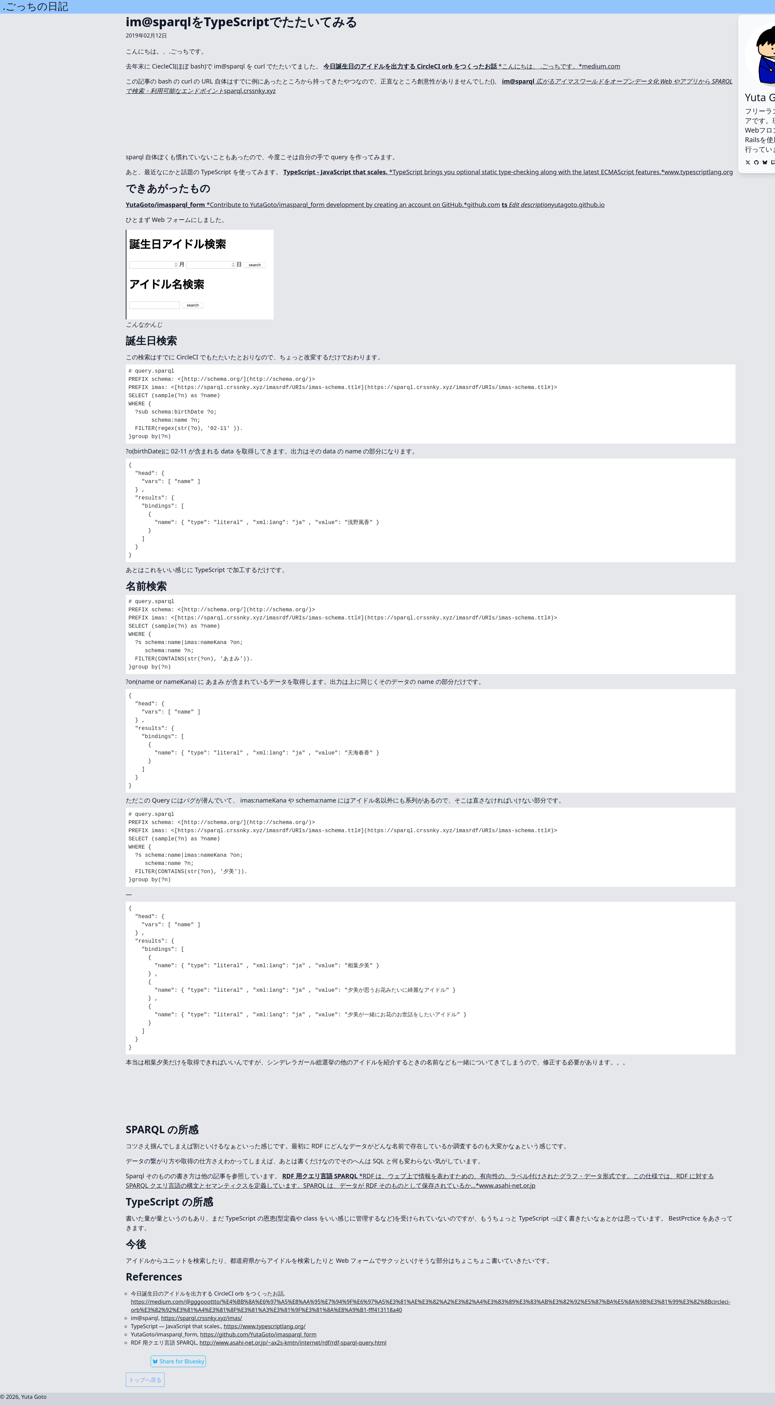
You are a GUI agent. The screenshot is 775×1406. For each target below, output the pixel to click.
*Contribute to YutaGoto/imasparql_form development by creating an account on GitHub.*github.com (313, 204)
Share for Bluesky (178, 1361)
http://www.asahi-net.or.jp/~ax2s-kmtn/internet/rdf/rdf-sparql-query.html (292, 1342)
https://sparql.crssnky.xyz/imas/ (201, 1318)
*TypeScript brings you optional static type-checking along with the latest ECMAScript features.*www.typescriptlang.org (508, 172)
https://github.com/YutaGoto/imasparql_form (258, 1334)
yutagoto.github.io (553, 204)
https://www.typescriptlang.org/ (265, 1326)
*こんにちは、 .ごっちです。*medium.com (471, 66)
